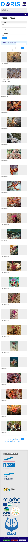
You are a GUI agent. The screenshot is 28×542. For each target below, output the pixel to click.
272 (20, 47)
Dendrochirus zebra (4, 368)
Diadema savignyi (4, 63)
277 (11, 49)
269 (11, 47)
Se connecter (3, 9)
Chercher (4, 38)
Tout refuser (15, 540)
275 (5, 49)
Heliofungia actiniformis (5, 81)
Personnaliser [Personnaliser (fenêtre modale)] (22, 540)
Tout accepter (6, 540)
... (16, 49)
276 (8, 49)
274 (2, 49)
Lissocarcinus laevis (5, 79)
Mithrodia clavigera (4, 112)
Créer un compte (4, 10)
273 (22, 47)
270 (14, 47)
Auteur (3, 24)
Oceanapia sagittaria (5, 224)
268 (8, 47)
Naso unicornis (4, 240)
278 (14, 49)
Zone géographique (5, 29)
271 (17, 47)
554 (19, 49)
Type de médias (5, 33)
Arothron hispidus (4, 96)
